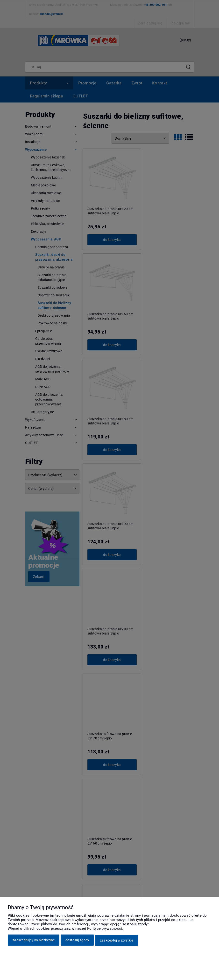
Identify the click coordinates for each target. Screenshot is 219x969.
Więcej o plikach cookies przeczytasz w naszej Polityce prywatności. (65, 929)
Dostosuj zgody (77, 940)
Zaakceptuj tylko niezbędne (34, 940)
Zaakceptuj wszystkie (116, 940)
